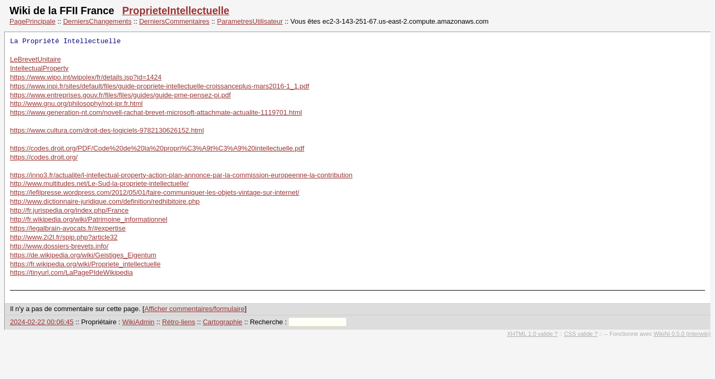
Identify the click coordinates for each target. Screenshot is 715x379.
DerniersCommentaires (174, 21)
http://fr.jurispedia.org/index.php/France (69, 210)
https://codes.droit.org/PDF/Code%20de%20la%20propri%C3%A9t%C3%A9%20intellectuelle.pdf (157, 148)
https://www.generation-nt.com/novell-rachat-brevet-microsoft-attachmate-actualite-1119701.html (156, 112)
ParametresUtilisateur (250, 21)
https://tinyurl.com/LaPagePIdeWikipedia (71, 272)
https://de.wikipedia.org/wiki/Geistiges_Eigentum (83, 255)
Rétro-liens (178, 322)
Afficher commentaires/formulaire (194, 309)
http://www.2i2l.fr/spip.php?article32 (64, 237)
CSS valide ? (581, 334)
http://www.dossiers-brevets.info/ (59, 246)
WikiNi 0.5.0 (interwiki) (682, 334)
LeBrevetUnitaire (35, 59)
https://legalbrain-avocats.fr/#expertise (68, 228)
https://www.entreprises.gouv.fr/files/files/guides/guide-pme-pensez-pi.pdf (120, 95)
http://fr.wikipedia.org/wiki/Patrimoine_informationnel (88, 219)
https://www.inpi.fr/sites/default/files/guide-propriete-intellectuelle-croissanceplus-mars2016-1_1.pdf (159, 86)
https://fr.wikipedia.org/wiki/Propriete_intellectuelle (85, 264)
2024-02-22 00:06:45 (42, 322)
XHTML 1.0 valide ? (532, 334)
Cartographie (222, 322)
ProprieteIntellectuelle (175, 10)
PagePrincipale (32, 21)
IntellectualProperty (39, 68)
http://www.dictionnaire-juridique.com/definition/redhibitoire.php (105, 201)
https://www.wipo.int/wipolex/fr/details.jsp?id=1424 (86, 77)
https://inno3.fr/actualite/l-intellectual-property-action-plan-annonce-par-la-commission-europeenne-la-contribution (181, 175)
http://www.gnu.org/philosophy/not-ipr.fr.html (76, 103)
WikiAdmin (138, 322)
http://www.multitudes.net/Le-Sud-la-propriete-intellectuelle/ (99, 183)
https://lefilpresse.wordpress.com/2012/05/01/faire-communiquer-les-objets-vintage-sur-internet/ (154, 192)
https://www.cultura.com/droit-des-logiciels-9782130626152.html (107, 130)
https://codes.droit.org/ (44, 157)
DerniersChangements (97, 21)
